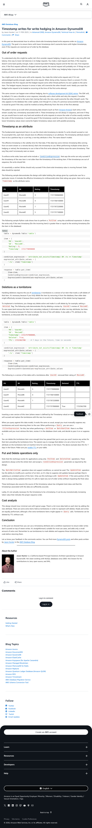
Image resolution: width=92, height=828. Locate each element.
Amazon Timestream (14, 677)
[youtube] (25, 805)
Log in (46, 604)
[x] (5, 805)
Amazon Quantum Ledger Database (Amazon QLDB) (26, 671)
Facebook (11, 709)
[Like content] (6, 582)
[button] (46, 14)
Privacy (6, 819)
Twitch (10, 714)
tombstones (36, 293)
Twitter (10, 706)
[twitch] (21, 805)
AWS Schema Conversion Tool (17, 682)
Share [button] (15, 35)
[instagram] (17, 805)
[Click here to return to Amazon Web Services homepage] (46, 4)
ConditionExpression (50, 156)
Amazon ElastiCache (13, 657)
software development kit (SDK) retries (63, 93)
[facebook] (9, 805)
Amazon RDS (11, 674)
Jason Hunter (9, 542)
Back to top (46, 812)
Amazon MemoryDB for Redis (17, 666)
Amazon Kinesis (65, 110)
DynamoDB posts (63, 539)
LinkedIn (10, 711)
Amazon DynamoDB (13, 655)
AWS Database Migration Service (18, 680)
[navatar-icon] (87, 4)
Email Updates (13, 717)
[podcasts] (28, 805)
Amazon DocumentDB (14, 652)
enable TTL (32, 447)
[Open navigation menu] (4, 4)
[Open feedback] (89, 414)
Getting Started (11, 623)
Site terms (16, 819)
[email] (32, 805)
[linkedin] (13, 805)
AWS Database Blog (10, 24)
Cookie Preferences (29, 819)
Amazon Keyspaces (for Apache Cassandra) (22, 660)
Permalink (80, 32)
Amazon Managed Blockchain (17, 663)
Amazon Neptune (12, 669)
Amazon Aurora (12, 649)
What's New (10, 626)
